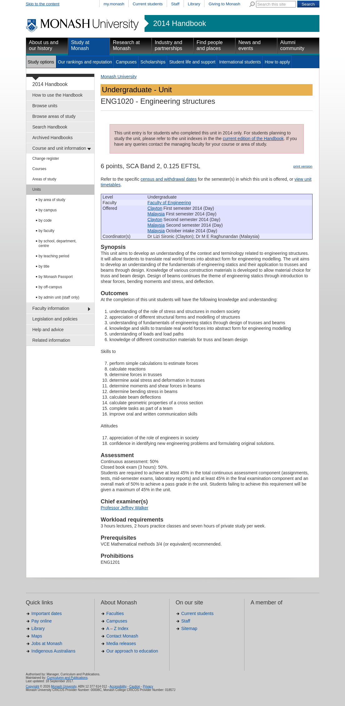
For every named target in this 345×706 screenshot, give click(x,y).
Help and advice (48, 329)
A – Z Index (117, 628)
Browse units (44, 105)
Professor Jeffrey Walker (125, 507)
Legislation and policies (55, 318)
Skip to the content (43, 4)
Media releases (121, 643)
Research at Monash (126, 45)
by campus (48, 210)
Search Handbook (49, 126)
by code (45, 220)
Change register (45, 158)
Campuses (126, 61)
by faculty (47, 231)
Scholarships (152, 61)
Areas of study (44, 179)
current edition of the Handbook (253, 138)
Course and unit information (59, 148)
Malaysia (156, 213)
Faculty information (50, 308)
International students (240, 61)
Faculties (115, 613)
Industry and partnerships (168, 45)
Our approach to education (132, 650)
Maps (37, 635)
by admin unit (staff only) (59, 297)
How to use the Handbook (57, 95)
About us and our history (43, 45)
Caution (134, 686)
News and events (250, 45)
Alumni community (292, 45)
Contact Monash (122, 635)
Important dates (47, 613)
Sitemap (189, 628)
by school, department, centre (57, 243)
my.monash (114, 4)
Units (36, 189)
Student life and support (192, 61)
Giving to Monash (224, 4)
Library (194, 4)
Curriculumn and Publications (67, 677)
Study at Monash (80, 45)
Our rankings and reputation (85, 61)
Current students (148, 4)
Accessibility (118, 686)
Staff (175, 4)
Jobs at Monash (47, 643)
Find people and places (210, 45)
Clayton (154, 208)
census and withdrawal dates (168, 179)
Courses (39, 169)
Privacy (148, 686)
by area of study (52, 200)
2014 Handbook (179, 23)
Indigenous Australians (54, 650)
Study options (41, 61)
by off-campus (50, 287)
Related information (51, 340)
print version (303, 166)
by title (44, 266)
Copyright (32, 686)
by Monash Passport (56, 277)
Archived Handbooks (52, 137)
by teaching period (54, 256)
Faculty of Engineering (169, 202)
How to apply (277, 61)
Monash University (119, 76)
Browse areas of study (54, 116)
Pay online (42, 620)
